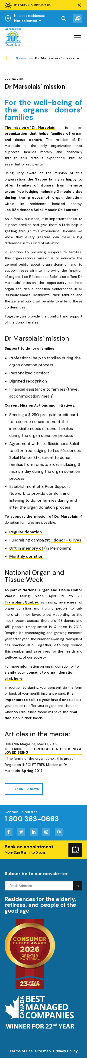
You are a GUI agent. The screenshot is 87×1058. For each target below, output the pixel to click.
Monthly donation (26, 556)
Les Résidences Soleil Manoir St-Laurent (41, 210)
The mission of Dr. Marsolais (30, 128)
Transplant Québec (22, 603)
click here (14, 679)
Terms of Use (21, 1051)
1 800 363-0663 (32, 818)
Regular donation (25, 532)
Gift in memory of (26, 548)
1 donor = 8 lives (66, 540)
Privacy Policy (65, 1051)
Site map (43, 1051)
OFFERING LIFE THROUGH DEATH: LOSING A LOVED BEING (43, 751)
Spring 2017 (32, 771)
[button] (79, 5)
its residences (17, 295)
